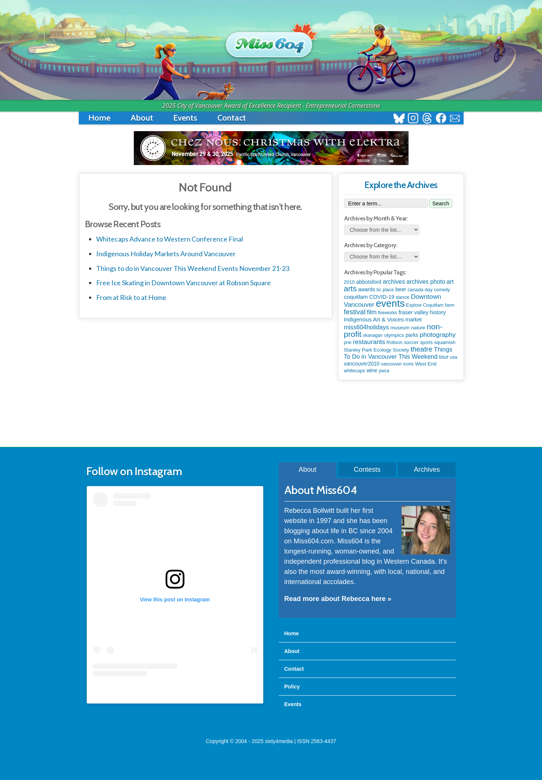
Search (440, 203)
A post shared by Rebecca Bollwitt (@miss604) (175, 691)
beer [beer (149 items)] (400, 289)
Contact (231, 118)
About (142, 118)
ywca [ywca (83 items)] (384, 370)
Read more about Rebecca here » (338, 599)
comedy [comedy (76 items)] (442, 289)
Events (185, 118)
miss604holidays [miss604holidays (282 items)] (366, 327)
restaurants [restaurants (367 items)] (369, 342)
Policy (292, 687)
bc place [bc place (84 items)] (385, 289)
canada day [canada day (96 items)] (419, 289)
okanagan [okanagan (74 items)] (373, 335)
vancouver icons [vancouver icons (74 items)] (397, 364)
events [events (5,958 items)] (390, 303)
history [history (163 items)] (438, 312)
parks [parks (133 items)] (411, 335)
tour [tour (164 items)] (443, 357)
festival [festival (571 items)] (354, 312)
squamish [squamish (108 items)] (444, 342)
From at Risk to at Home (131, 297)
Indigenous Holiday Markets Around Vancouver (166, 253)
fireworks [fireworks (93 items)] (387, 312)
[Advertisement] (271, 414)
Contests (367, 469)
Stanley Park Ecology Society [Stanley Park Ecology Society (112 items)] (376, 350)
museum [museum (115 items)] (400, 327)
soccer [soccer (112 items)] (411, 342)
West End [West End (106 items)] (425, 364)
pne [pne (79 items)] (348, 342)
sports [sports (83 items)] (426, 342)
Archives (427, 469)
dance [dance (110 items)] (402, 297)
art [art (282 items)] (450, 281)
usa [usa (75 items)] (453, 357)
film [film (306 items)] (372, 312)
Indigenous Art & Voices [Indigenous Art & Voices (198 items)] (374, 319)
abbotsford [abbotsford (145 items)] (368, 282)
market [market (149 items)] (413, 320)
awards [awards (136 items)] (366, 289)
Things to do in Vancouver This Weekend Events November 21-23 (192, 268)
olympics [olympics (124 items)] (394, 335)
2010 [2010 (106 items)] (349, 282)
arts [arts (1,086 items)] (350, 288)
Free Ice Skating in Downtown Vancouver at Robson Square (183, 282)
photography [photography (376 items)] (438, 334)
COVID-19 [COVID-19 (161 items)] (382, 297)
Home (99, 118)
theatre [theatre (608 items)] (421, 349)
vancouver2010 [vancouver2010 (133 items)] (362, 364)
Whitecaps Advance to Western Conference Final (169, 239)
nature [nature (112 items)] (418, 327)
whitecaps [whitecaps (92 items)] (354, 370)
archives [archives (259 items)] (394, 281)
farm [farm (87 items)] (449, 305)
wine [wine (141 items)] (372, 370)
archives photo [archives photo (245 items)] (426, 281)
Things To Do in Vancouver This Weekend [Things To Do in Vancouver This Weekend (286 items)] (398, 352)
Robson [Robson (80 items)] (394, 342)
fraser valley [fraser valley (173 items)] (413, 312)
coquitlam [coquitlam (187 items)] (356, 297)
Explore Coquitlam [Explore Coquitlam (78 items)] (425, 305)
